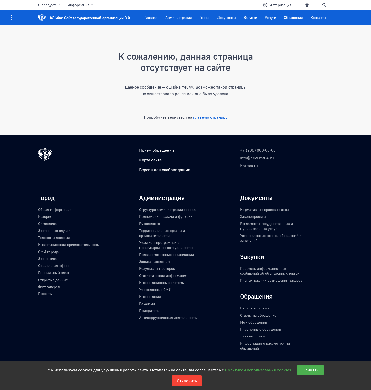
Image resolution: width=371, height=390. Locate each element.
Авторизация (277, 5)
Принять (310, 369)
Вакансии (147, 303)
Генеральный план (53, 272)
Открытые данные (53, 280)
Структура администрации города (167, 209)
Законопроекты (253, 216)
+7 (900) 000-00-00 (258, 150)
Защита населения (154, 261)
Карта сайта (150, 159)
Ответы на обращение (258, 315)
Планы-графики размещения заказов (271, 280)
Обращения (293, 17)
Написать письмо (254, 308)
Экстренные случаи (54, 230)
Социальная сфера (53, 265)
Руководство (149, 223)
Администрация (178, 17)
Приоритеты (149, 310)
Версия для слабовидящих (164, 169)
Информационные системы (162, 282)
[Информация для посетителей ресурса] (11, 17)
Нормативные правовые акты (264, 209)
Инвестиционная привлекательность (68, 244)
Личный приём (252, 336)
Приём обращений (156, 150)
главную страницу (210, 117)
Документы (226, 17)
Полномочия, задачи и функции (165, 216)
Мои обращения (253, 322)
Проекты (45, 293)
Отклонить (187, 380)
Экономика (47, 258)
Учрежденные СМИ (155, 289)
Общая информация (55, 209)
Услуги (270, 17)
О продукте (49, 5)
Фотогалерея (49, 286)
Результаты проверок (157, 268)
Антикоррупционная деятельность (168, 317)
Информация (81, 5)
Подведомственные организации (166, 254)
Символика (47, 223)
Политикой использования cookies (258, 369)
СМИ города (48, 251)
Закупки (250, 17)
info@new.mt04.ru (257, 157)
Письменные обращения (260, 329)
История (45, 216)
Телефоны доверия (54, 237)
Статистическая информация (163, 275)
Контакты (318, 17)
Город (204, 17)
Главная (151, 17)
